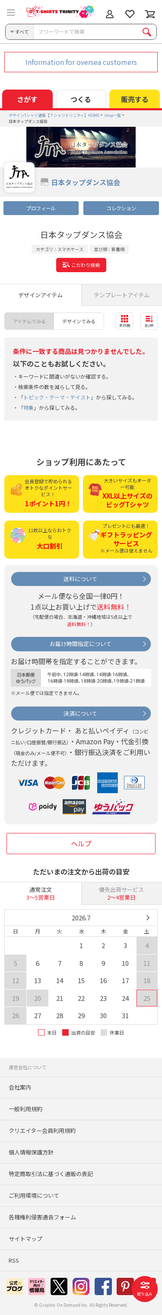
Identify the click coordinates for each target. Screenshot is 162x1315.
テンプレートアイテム (121, 295)
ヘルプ (81, 843)
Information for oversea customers (81, 62)
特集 (28, 407)
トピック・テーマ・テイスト (57, 397)
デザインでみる (78, 321)
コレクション (121, 208)
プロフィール (40, 208)
